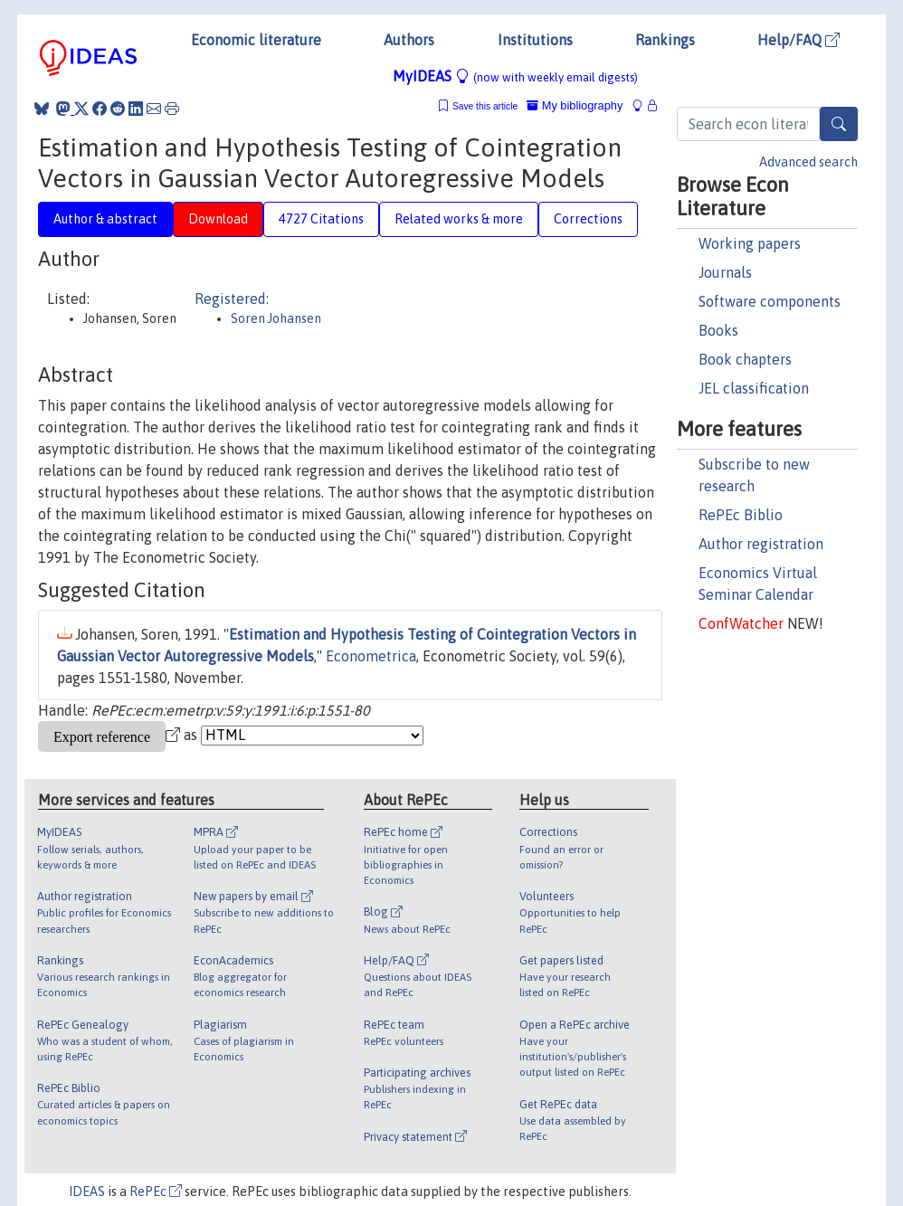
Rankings (665, 40)
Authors (409, 40)
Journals (725, 272)
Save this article (485, 106)
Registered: (232, 298)
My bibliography (575, 105)
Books (718, 330)
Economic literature (256, 40)
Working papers (750, 243)
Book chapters (745, 359)
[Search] (839, 124)
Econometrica (371, 656)
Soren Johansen (276, 318)
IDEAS (87, 1191)
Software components (770, 301)
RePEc (155, 1191)
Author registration (761, 544)
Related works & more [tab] (458, 219)
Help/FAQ (798, 40)
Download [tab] (218, 219)
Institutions (535, 40)
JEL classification (754, 388)
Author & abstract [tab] (105, 219)
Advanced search (808, 162)
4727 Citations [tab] (321, 219)
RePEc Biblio (741, 515)
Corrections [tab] (588, 219)
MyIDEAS (515, 76)
